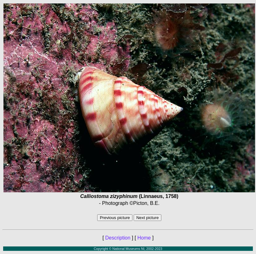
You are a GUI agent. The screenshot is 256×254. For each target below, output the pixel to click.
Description (118, 237)
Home (144, 237)
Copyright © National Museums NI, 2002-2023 (128, 249)
